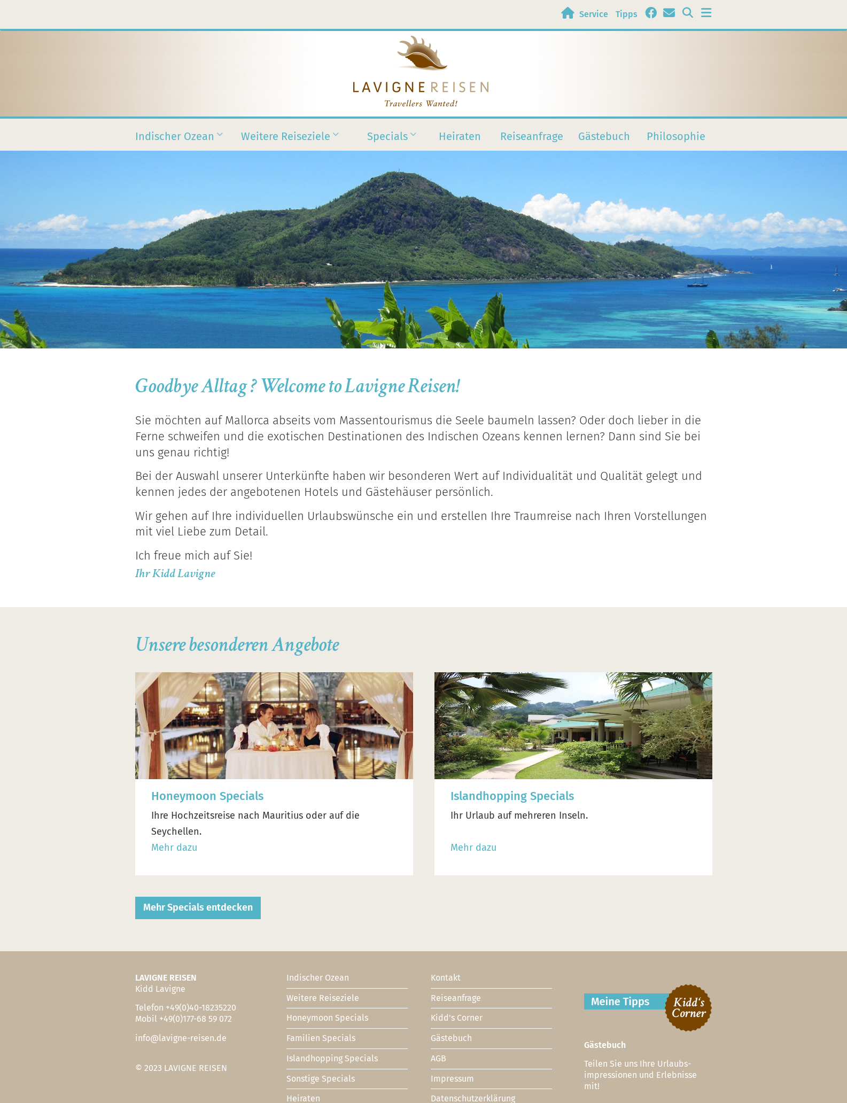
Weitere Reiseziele (285, 143)
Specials (387, 143)
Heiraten (460, 136)
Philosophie (676, 136)
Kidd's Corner (457, 1018)
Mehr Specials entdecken (198, 907)
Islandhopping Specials (332, 1058)
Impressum (452, 1079)
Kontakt (446, 978)
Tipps (627, 14)
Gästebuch (604, 136)
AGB (438, 1058)
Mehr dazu (174, 847)
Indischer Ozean (174, 143)
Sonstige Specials (320, 1079)
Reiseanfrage (531, 136)
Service (593, 14)
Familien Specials (320, 1038)
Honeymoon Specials (327, 1018)
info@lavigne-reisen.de (181, 1038)
